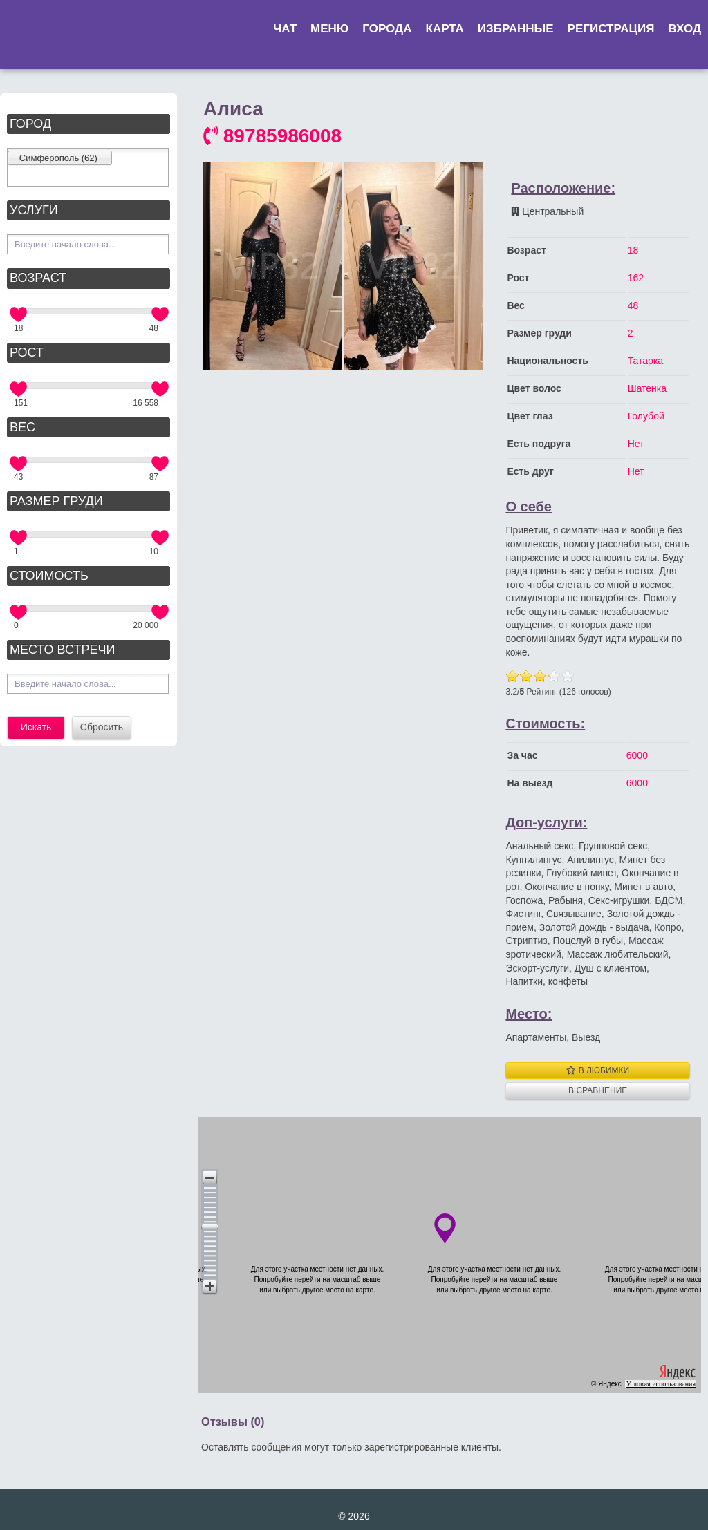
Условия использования (661, 1384)
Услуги (34, 210)
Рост (27, 352)
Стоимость (49, 576)
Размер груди (56, 501)
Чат (285, 28)
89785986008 (272, 136)
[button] (209, 1177)
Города (386, 28)
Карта (445, 28)
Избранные (516, 28)
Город (30, 124)
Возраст (38, 278)
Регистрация (611, 28)
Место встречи (62, 650)
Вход (684, 28)
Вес (22, 427)
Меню (329, 28)
